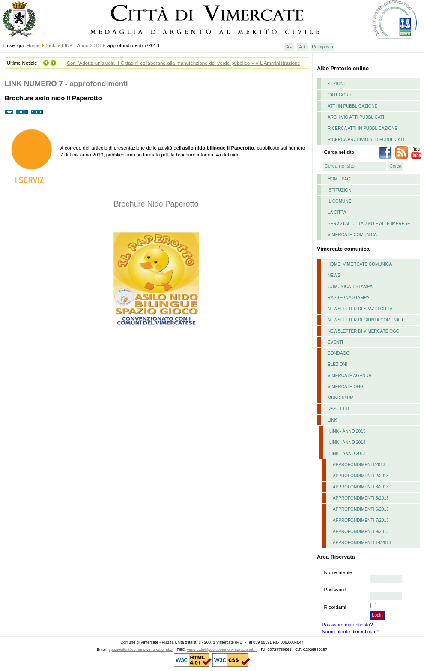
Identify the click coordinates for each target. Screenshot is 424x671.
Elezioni (337, 364)
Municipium (341, 397)
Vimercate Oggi (346, 386)
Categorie (340, 95)
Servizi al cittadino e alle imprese (369, 223)
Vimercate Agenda (349, 375)
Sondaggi (339, 353)
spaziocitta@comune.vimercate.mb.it (141, 649)
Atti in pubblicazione (353, 106)
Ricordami (335, 607)
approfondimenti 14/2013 (362, 542)
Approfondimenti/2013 (359, 464)
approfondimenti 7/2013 (361, 520)
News (334, 275)
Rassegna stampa (348, 297)
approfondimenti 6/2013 (361, 509)
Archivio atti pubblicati (356, 117)
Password (335, 589)
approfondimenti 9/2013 (361, 531)
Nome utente (338, 572)
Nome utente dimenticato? (350, 631)
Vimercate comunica (352, 234)
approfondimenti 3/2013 (361, 487)
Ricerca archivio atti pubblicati (366, 139)
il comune (339, 201)
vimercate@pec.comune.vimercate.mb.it (222, 649)
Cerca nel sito (339, 152)
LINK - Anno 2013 (81, 45)
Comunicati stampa (350, 286)
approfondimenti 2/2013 (361, 475)
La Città (337, 212)
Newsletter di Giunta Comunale (366, 320)
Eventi (335, 342)
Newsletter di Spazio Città (360, 308)
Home (33, 45)
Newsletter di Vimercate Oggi (364, 331)
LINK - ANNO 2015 (347, 431)
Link (50, 45)
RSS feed (338, 409)
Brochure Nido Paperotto (155, 204)
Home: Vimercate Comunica (360, 264)
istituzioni (340, 190)
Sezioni (336, 83)
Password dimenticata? (347, 624)
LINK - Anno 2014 (347, 442)
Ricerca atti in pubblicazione (362, 128)
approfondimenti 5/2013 (361, 498)
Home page (340, 179)
